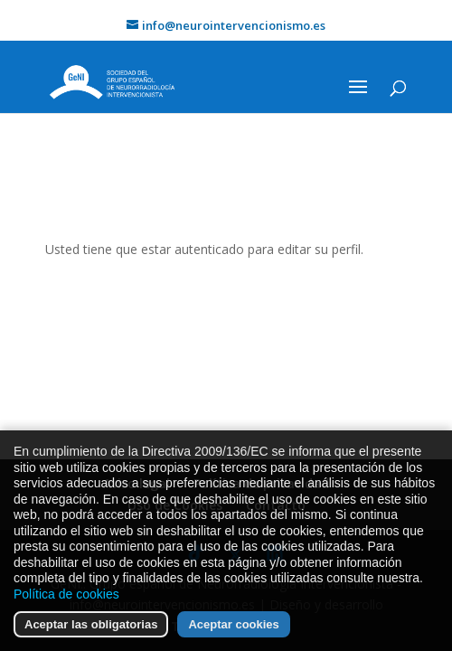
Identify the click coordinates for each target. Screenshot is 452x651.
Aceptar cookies (233, 626)
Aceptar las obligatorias (90, 626)
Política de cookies (66, 595)
